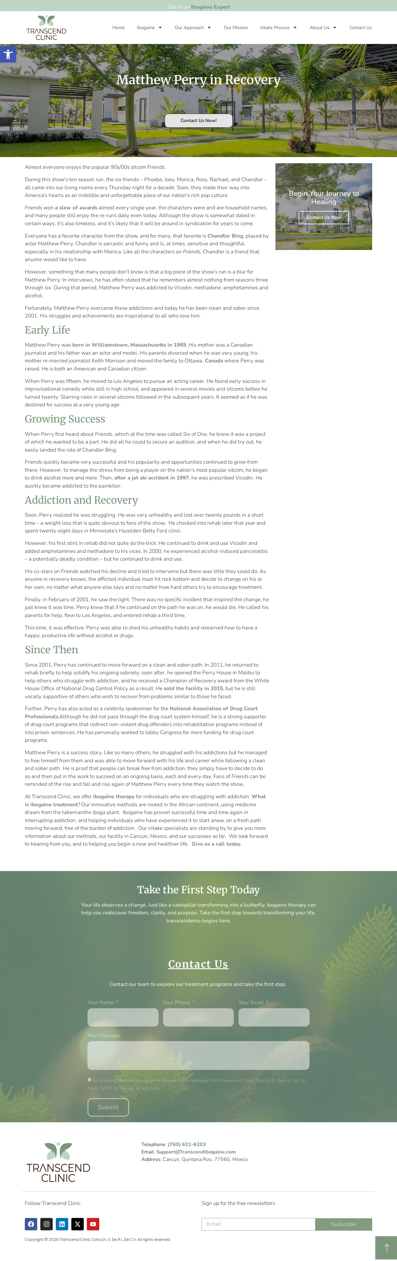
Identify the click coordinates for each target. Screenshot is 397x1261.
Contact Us (361, 27)
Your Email (252, 1003)
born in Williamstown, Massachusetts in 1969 (129, 344)
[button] (8, 54)
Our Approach (193, 27)
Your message (103, 1036)
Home (118, 27)
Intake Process (278, 27)
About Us (323, 27)
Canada (214, 360)
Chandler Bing (225, 235)
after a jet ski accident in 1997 (151, 477)
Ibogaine (150, 27)
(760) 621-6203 (187, 1144)
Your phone (177, 1003)
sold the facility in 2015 (193, 688)
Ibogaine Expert (210, 7)
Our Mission (236, 27)
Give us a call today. (216, 843)
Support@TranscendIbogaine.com (196, 1152)
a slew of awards (76, 207)
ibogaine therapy (114, 796)
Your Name (101, 1003)
